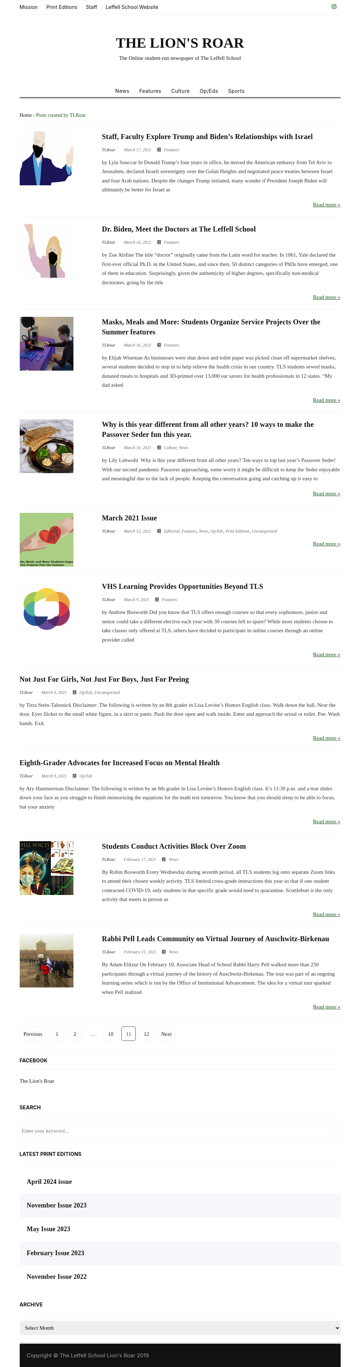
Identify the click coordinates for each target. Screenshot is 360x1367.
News (122, 91)
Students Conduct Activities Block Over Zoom (174, 846)
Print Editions (61, 7)
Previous (33, 1034)
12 (146, 1034)
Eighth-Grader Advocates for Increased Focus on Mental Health (120, 763)
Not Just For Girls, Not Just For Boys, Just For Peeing (104, 679)
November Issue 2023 (57, 1205)
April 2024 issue (49, 1181)
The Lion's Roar (37, 1081)
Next (166, 1034)
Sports (236, 91)
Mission (29, 7)
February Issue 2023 (56, 1253)
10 (111, 1034)
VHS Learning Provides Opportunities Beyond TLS (182, 586)
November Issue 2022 (57, 1276)
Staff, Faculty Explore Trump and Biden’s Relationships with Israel (207, 136)
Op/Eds (209, 91)
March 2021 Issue (129, 518)
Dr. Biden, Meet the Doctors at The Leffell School (179, 229)
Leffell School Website (132, 7)
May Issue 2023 (49, 1229)
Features (150, 91)
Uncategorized (264, 531)
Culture (180, 91)
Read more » (327, 205)
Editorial (171, 531)
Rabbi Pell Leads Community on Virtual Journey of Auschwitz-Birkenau (216, 939)
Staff (91, 7)
